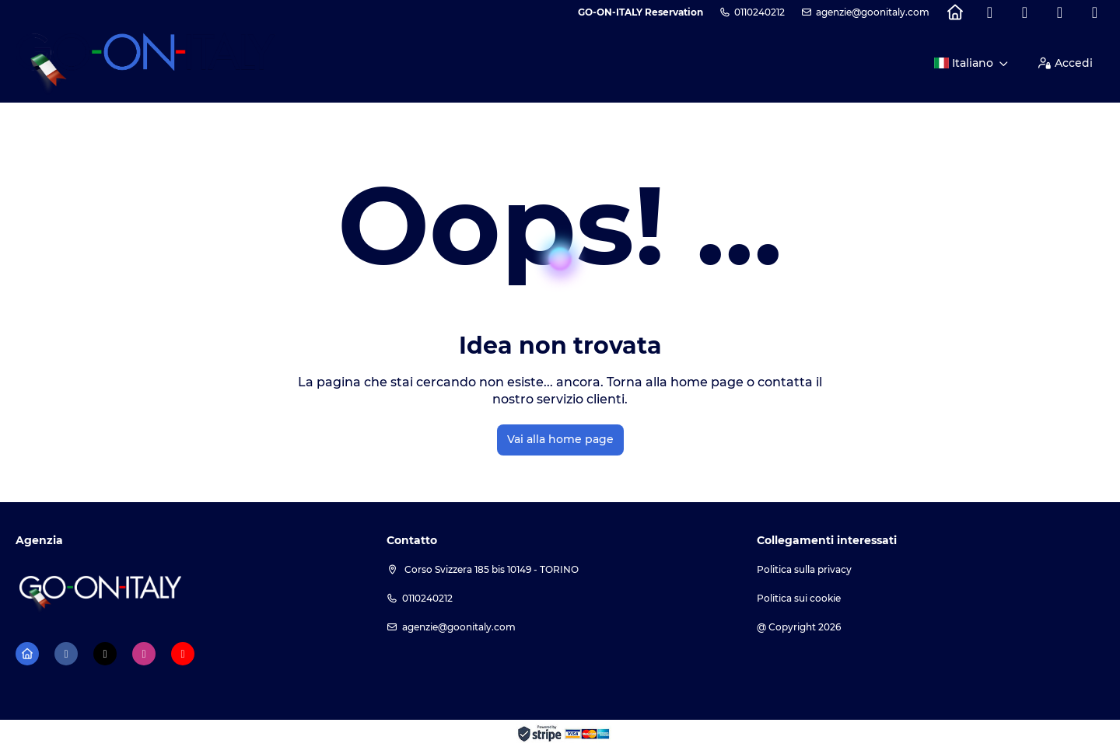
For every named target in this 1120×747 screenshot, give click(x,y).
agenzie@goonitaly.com (872, 12)
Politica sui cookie (799, 598)
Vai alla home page (560, 439)
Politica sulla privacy (804, 569)
